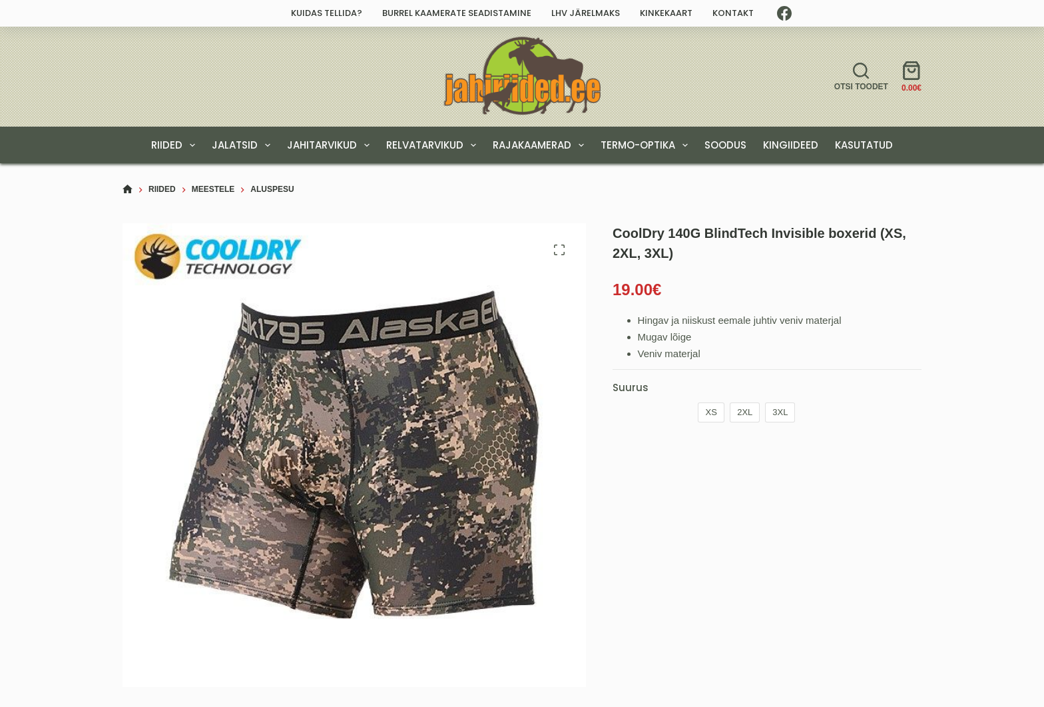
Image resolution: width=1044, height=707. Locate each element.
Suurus (631, 387)
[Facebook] (784, 13)
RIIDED (175, 145)
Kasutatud (864, 145)
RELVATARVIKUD (433, 145)
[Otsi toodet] (861, 77)
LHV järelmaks (585, 13)
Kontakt (733, 13)
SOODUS (725, 145)
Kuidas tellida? (326, 13)
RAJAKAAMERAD (541, 145)
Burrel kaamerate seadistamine (456, 13)
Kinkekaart (666, 13)
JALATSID (244, 145)
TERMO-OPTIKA (647, 145)
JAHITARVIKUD (331, 145)
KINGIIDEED (790, 145)
